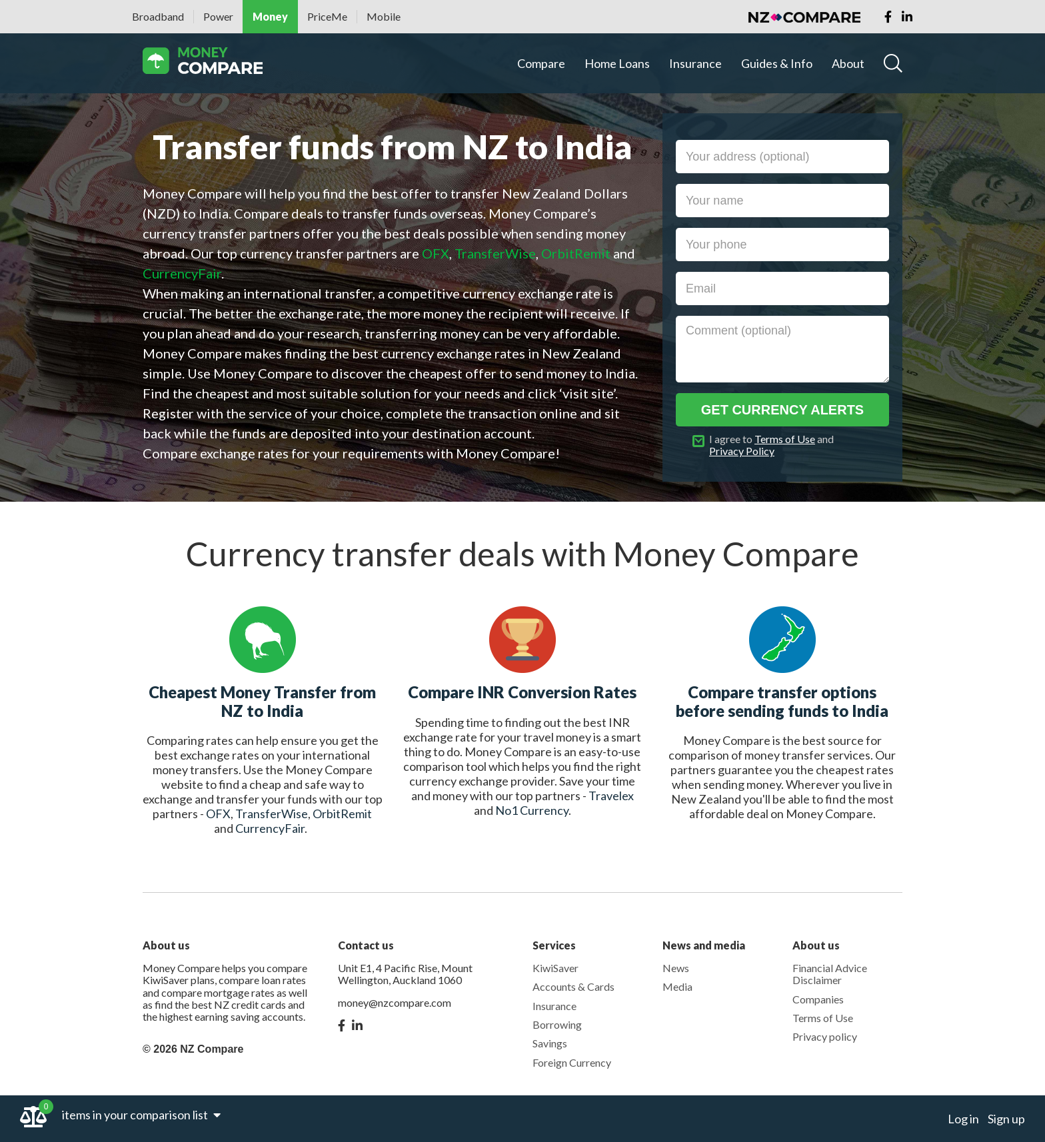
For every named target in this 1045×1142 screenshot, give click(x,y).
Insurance (695, 63)
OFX (218, 813)
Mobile (384, 16)
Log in (963, 1118)
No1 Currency (531, 810)
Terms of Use (784, 438)
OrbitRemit (342, 813)
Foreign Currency (571, 1062)
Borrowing (557, 1024)
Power (218, 16)
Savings (549, 1043)
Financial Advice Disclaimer (829, 973)
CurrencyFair (270, 828)
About (848, 63)
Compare (541, 63)
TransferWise (271, 813)
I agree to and (771, 445)
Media (677, 986)
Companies (818, 999)
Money (270, 16)
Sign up (1006, 1118)
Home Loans (617, 63)
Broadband (158, 16)
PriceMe (327, 16)
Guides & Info (776, 63)
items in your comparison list (141, 1114)
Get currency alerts (782, 409)
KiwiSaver (555, 967)
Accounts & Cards (573, 986)
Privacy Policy (741, 450)
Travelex (611, 795)
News (675, 967)
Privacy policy (824, 1036)
